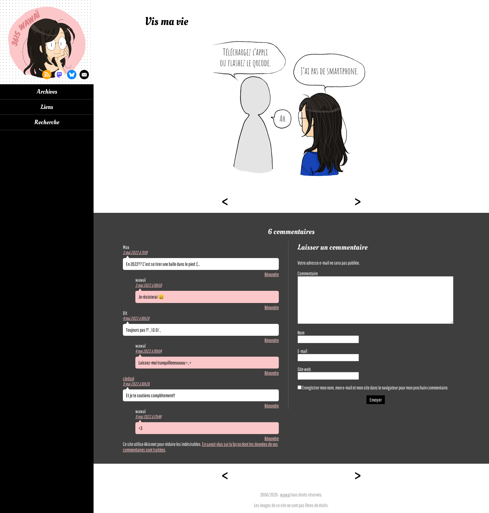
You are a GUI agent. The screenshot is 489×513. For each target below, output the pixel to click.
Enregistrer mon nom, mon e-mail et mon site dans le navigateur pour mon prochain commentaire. (375, 387)
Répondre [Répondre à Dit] (271, 340)
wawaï (285, 494)
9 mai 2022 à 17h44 (148, 416)
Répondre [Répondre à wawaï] (271, 307)
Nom (301, 332)
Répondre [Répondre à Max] (271, 274)
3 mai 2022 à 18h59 (148, 285)
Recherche (46, 122)
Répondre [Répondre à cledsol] (271, 405)
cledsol (128, 378)
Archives (47, 91)
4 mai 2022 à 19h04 (148, 351)
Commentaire (308, 273)
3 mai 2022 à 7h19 (135, 252)
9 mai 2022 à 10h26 (136, 383)
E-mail (302, 351)
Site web (304, 369)
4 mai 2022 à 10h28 (136, 318)
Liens (47, 107)
